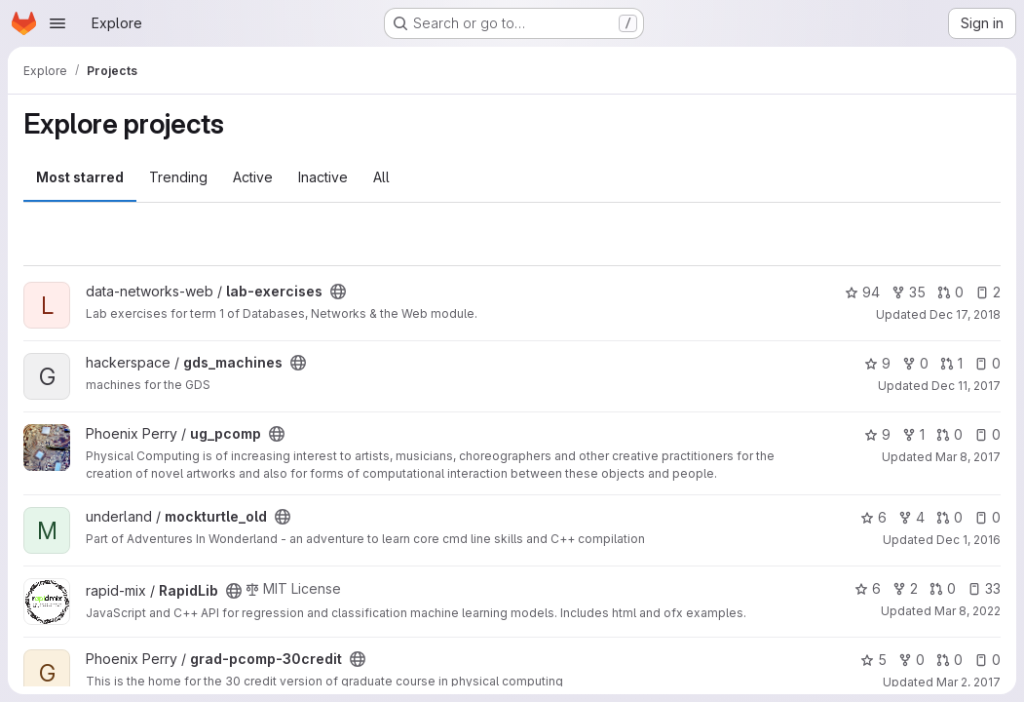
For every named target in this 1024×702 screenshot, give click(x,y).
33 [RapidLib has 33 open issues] (984, 588)
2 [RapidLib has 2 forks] (905, 588)
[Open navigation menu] (57, 23)
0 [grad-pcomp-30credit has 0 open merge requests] (949, 659)
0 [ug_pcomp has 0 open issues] (987, 434)
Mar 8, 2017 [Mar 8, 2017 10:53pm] (968, 456)
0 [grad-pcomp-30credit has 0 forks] (911, 659)
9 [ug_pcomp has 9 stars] (877, 434)
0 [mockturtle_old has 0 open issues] (987, 517)
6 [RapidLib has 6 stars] (867, 588)
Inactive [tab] (323, 177)
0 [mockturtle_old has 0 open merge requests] (949, 517)
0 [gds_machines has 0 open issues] (987, 363)
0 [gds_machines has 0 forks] (915, 363)
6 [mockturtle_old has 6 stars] (873, 517)
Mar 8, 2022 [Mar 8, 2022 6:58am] (967, 611)
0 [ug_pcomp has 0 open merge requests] (949, 434)
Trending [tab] (178, 177)
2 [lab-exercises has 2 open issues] (988, 292)
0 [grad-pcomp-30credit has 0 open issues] (987, 659)
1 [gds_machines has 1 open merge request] (951, 363)
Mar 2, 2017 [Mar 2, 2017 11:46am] (968, 682)
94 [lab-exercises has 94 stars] (862, 292)
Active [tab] (253, 177)
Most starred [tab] (80, 177)
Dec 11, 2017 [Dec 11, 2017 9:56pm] (966, 385)
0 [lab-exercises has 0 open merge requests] (950, 292)
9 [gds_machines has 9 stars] (877, 363)
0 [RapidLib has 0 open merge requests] (942, 588)
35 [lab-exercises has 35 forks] (908, 292)
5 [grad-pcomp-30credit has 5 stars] (873, 659)
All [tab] (381, 177)
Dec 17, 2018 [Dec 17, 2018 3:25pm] (965, 314)
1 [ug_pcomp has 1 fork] (913, 434)
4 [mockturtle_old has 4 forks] (911, 517)
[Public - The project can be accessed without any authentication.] (338, 291)
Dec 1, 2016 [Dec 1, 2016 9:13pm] (968, 539)
